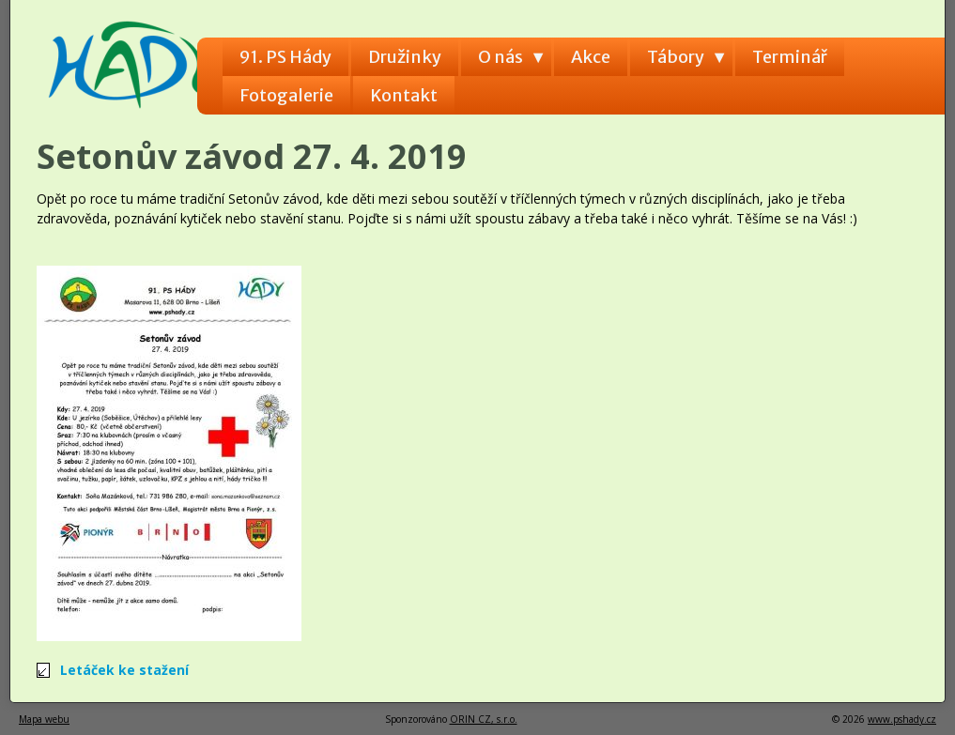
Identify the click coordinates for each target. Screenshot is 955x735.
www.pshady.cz (902, 719)
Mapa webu (44, 719)
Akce (590, 57)
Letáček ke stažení (124, 670)
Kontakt (404, 95)
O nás (500, 57)
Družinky (404, 57)
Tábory (675, 57)
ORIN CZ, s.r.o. (483, 719)
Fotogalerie (286, 95)
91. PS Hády (285, 57)
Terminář (789, 57)
